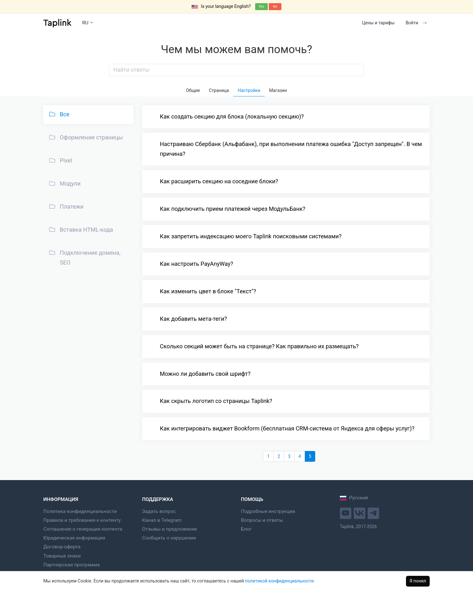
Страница (219, 90)
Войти (416, 22)
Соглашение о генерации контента (82, 529)
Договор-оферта (62, 547)
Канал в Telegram (162, 520)
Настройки (249, 90)
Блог (246, 529)
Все (59, 114)
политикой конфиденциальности (279, 580)
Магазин (278, 90)
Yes (261, 6)
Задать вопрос (159, 511)
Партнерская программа (71, 565)
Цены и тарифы (378, 22)
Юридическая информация (74, 538)
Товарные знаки (62, 556)
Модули (64, 183)
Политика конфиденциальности (80, 511)
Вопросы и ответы (262, 520)
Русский (354, 498)
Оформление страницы (85, 137)
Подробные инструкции (268, 511)
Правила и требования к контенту (82, 520)
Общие (193, 90)
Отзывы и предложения (169, 529)
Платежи (65, 206)
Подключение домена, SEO (84, 257)
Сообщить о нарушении (169, 538)
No (275, 6)
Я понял (417, 580)
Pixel (60, 160)
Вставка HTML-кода (80, 229)
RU (87, 23)
